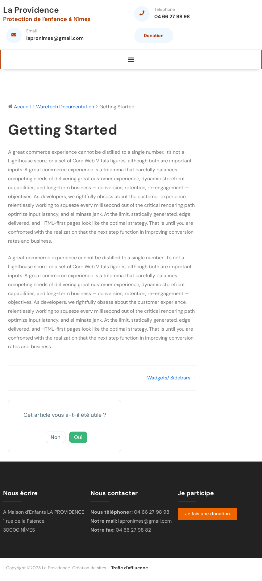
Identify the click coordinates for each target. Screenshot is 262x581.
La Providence (32, 10)
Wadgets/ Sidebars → (172, 381)
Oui (78, 440)
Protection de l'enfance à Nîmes (50, 19)
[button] (131, 62)
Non (55, 440)
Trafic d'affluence (129, 571)
